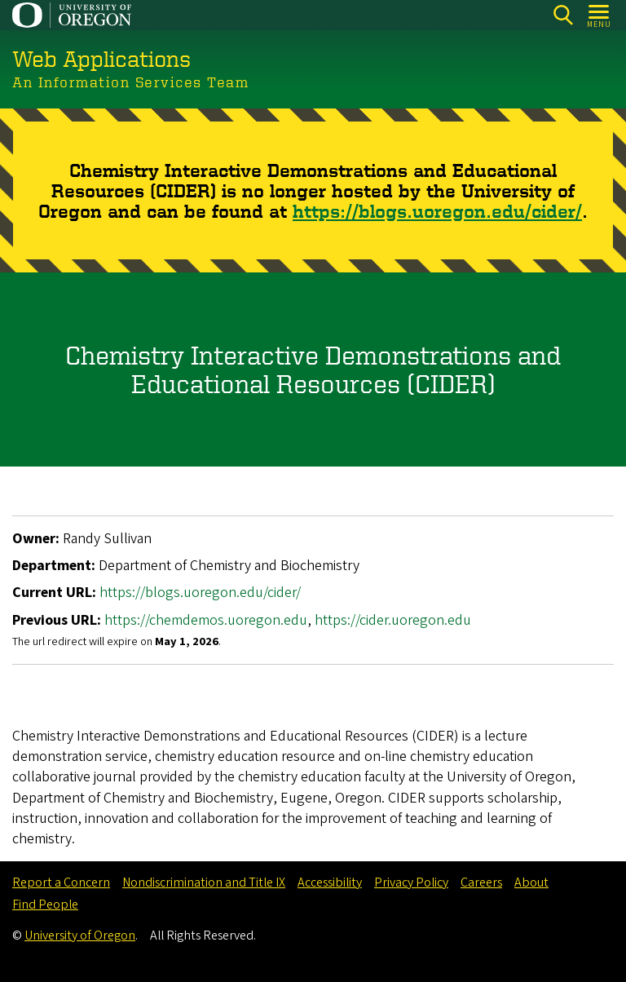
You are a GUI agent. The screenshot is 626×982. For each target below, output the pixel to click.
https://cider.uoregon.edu (393, 619)
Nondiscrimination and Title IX (203, 882)
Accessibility (330, 882)
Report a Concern (61, 882)
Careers (481, 882)
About (531, 882)
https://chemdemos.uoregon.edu (205, 619)
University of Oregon (79, 935)
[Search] (563, 15)
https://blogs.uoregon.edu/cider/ (437, 211)
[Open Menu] (599, 15)
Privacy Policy (411, 882)
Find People (45, 904)
